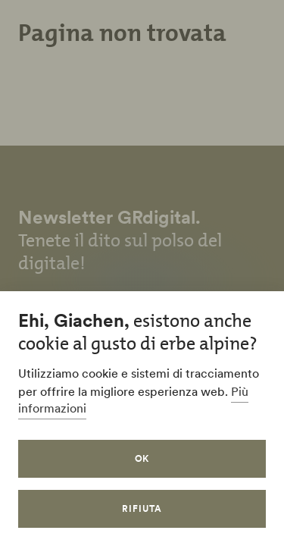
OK (142, 458)
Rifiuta (142, 508)
